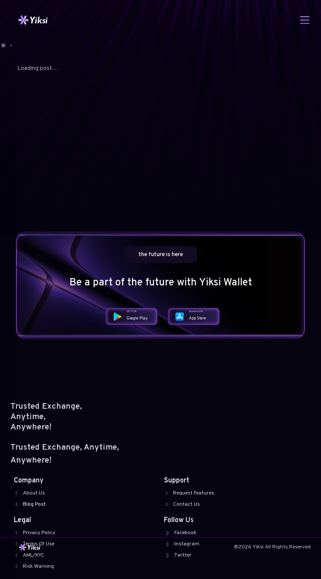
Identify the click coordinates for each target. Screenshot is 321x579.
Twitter (178, 555)
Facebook (180, 532)
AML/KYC (29, 555)
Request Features (189, 493)
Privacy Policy (34, 532)
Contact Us (182, 504)
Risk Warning (34, 566)
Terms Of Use (34, 544)
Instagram (181, 544)
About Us (29, 493)
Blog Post (30, 504)
